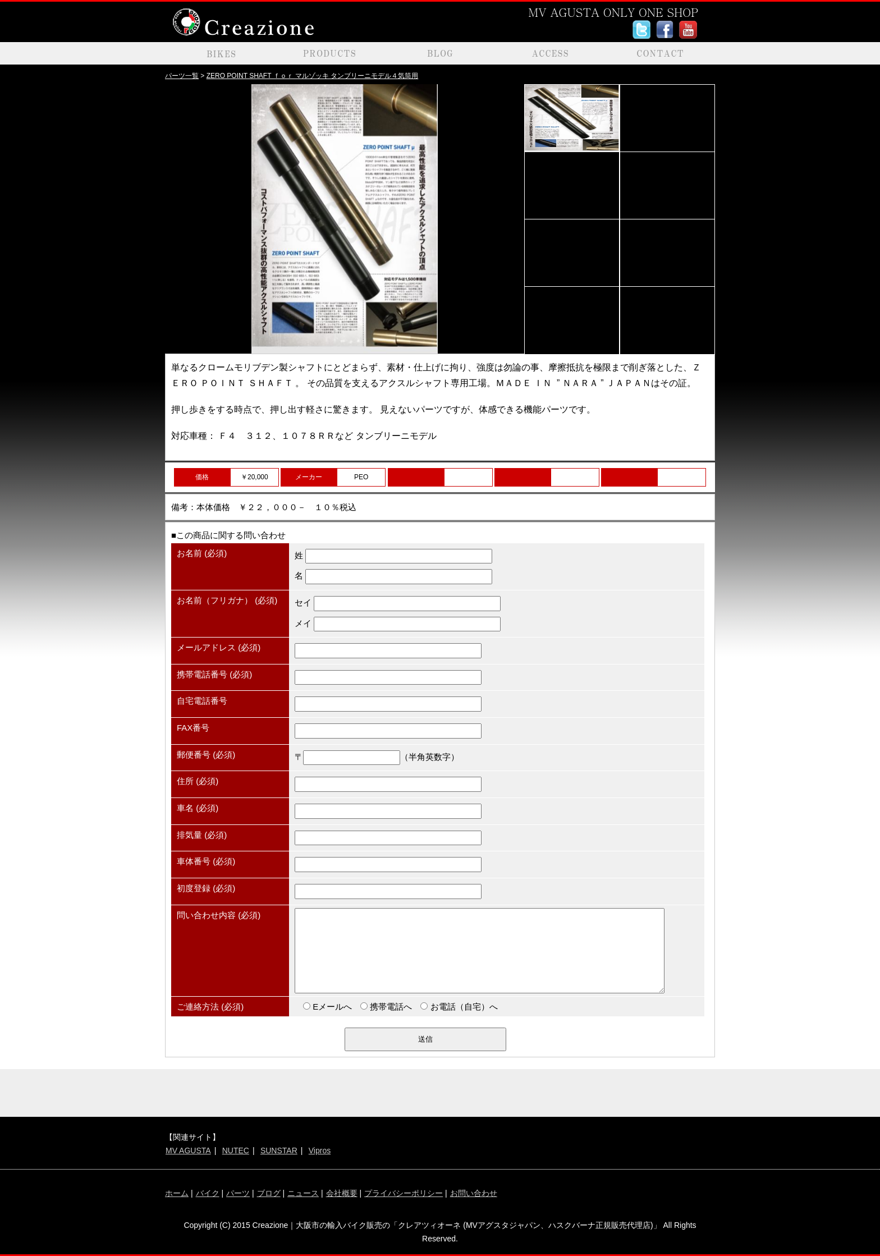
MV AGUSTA (188, 1150)
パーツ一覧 (182, 76)
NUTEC (235, 1150)
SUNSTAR (278, 1150)
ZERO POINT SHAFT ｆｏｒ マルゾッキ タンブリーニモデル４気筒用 (313, 76)
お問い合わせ (473, 1193)
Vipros (320, 1150)
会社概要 (342, 1193)
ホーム (177, 1193)
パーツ (238, 1193)
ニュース (303, 1193)
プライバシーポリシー (403, 1193)
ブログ (269, 1193)
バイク (207, 1193)
